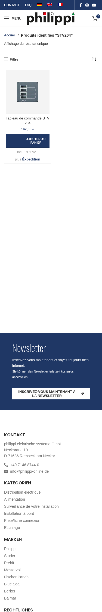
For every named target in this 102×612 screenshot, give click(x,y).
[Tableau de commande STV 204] (28, 92)
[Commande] (94, 59)
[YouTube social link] (94, 5)
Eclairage (12, 527)
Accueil (10, 35)
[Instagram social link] (87, 5)
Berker (9, 591)
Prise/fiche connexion (22, 520)
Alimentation (14, 499)
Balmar (10, 598)
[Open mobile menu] (12, 18)
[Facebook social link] (80, 5)
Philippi (10, 549)
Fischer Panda (16, 577)
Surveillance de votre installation (31, 506)
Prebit (9, 563)
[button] (28, 141)
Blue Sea (12, 584)
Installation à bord (19, 513)
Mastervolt (13, 570)
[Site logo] (51, 18)
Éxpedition (31, 159)
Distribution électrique (22, 492)
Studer (9, 556)
